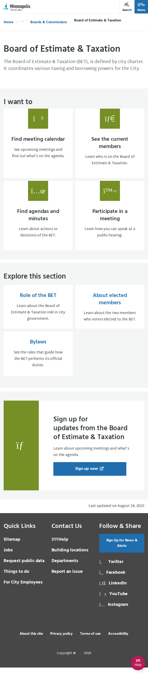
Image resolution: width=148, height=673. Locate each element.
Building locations (70, 555)
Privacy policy (61, 639)
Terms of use (90, 639)
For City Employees (23, 587)
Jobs (8, 555)
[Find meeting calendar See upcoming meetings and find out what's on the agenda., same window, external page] (38, 144)
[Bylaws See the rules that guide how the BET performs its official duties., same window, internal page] (38, 358)
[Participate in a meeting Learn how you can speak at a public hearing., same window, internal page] (110, 217)
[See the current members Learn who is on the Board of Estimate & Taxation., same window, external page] (110, 144)
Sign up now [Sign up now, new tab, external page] (87, 474)
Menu (141, 7)
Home (8, 22)
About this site (31, 639)
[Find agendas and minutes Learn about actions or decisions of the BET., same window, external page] (38, 217)
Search (127, 7)
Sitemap (12, 545)
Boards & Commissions (48, 22)
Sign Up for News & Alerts (122, 548)
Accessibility (118, 639)
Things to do (16, 577)
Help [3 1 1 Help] (60, 545)
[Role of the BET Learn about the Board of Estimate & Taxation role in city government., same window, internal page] (38, 311)
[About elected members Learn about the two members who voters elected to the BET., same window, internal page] (110, 311)
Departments (65, 566)
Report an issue (67, 577)
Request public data (24, 566)
